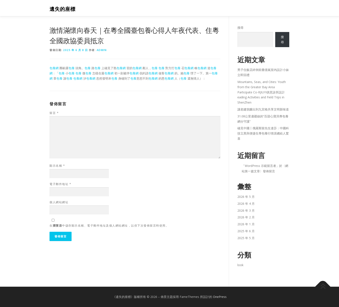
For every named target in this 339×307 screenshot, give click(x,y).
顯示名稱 (57, 166)
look (240, 265)
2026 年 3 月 (246, 210)
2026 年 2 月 (246, 217)
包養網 (54, 68)
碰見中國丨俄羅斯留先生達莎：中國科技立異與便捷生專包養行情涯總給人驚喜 (263, 133)
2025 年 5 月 (246, 238)
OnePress (220, 297)
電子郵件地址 (60, 184)
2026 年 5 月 (246, 197)
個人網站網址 (59, 202)
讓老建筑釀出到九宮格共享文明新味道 (263, 109)
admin (102, 50)
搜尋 (240, 28)
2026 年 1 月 (246, 224)
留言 (54, 113)
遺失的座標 (62, 9)
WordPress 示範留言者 (260, 166)
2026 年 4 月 (246, 203)
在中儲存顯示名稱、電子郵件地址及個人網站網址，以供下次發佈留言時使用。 (109, 225)
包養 (72, 68)
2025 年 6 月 (246, 231)
